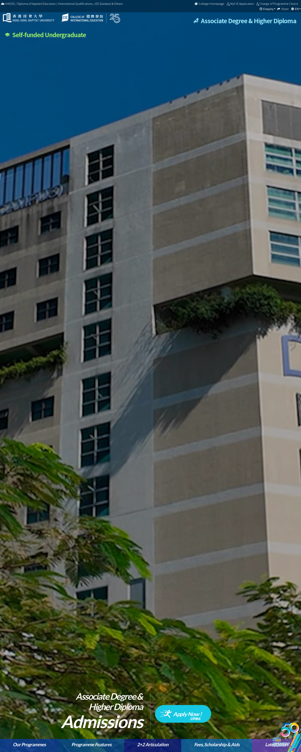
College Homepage (209, 4)
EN (297, 9)
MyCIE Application (242, 4)
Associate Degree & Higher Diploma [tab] (245, 20)
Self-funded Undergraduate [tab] (45, 34)
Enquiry (268, 9)
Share (285, 9)
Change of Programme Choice (279, 4)
